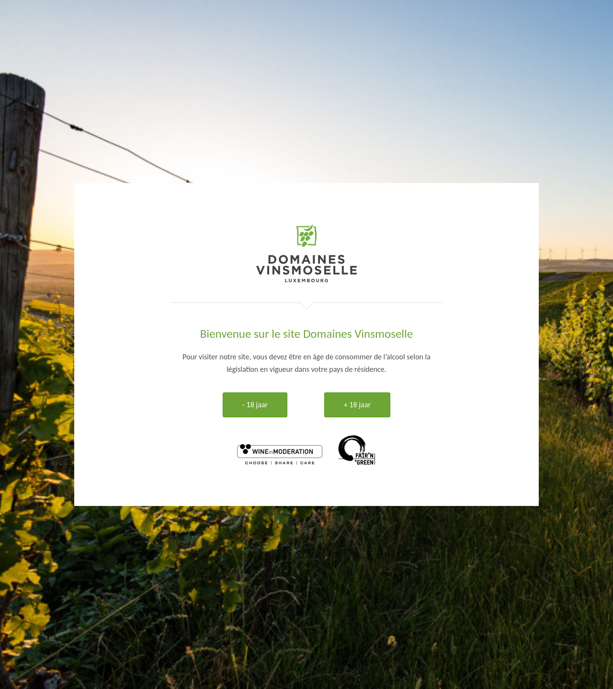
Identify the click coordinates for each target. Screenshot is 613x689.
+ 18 (357, 404)
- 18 (255, 404)
